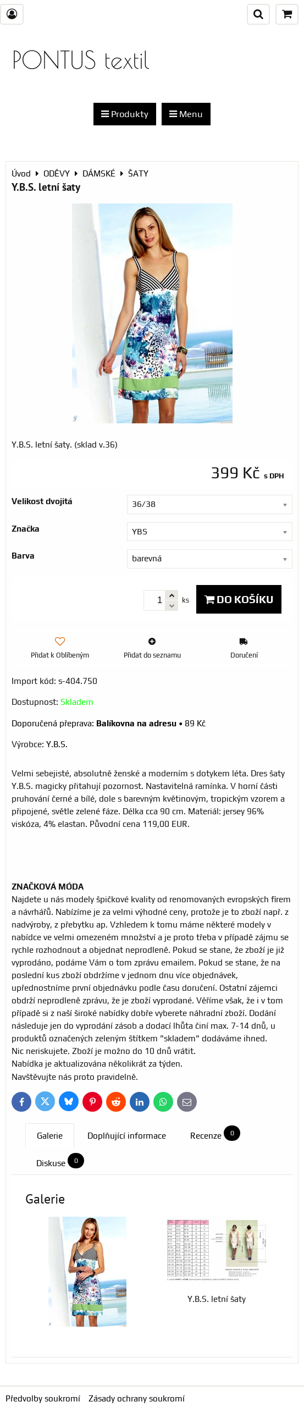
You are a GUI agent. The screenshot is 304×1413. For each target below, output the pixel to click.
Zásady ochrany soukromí (137, 1398)
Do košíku (238, 599)
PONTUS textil (81, 60)
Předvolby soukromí (42, 1398)
